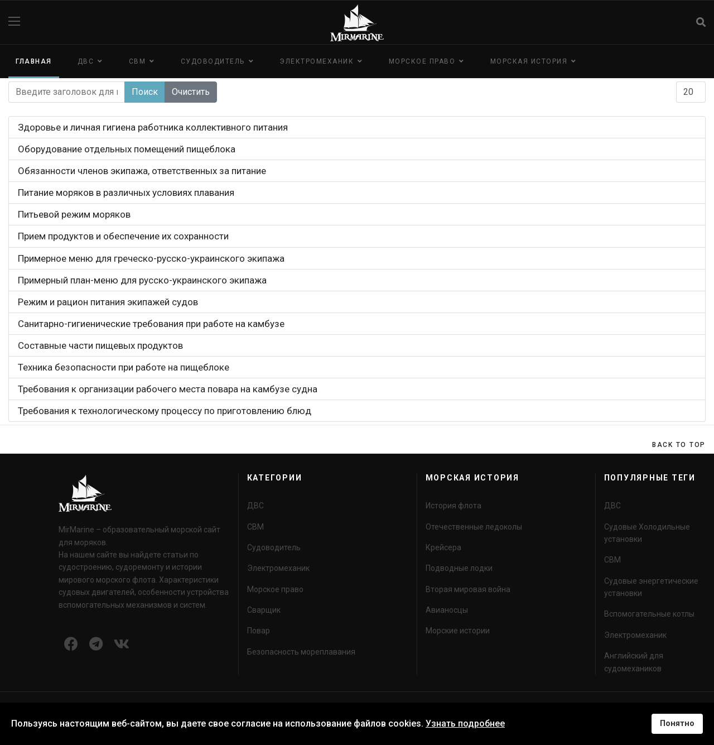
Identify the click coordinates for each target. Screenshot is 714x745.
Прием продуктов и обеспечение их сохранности (123, 236)
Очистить (191, 91)
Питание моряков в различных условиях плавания (126, 192)
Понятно (677, 723)
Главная (34, 61)
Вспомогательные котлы (649, 613)
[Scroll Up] (679, 444)
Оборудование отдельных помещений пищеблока (126, 149)
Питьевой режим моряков (74, 214)
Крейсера (443, 547)
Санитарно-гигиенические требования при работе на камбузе (151, 323)
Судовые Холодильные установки (647, 533)
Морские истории (458, 630)
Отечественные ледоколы (474, 526)
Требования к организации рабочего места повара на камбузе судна (167, 389)
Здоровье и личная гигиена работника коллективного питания (153, 127)
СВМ (137, 61)
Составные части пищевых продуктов (100, 345)
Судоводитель (213, 61)
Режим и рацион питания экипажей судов (108, 301)
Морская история (529, 61)
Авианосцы (447, 609)
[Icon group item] (71, 645)
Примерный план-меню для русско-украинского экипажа (142, 280)
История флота (453, 505)
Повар (258, 630)
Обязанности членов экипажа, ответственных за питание (142, 170)
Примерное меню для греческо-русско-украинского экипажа (151, 258)
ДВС (86, 61)
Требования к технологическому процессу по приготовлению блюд (164, 410)
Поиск (145, 91)
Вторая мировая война (468, 589)
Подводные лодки (459, 568)
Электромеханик (316, 61)
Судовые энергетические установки (651, 587)
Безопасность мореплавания (301, 651)
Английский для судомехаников (633, 661)
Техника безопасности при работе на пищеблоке (123, 367)
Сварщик (264, 609)
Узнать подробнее (465, 723)
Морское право (422, 61)
